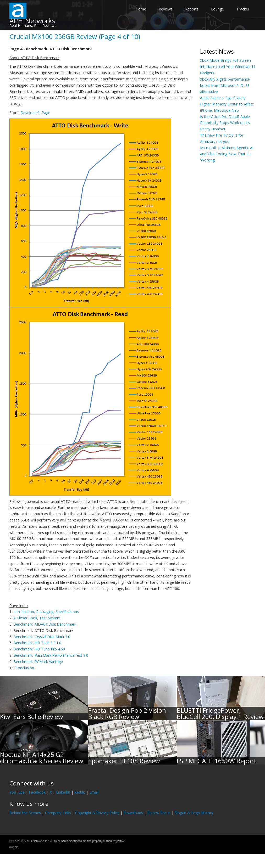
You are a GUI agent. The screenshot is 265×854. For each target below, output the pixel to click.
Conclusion (24, 667)
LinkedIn (63, 792)
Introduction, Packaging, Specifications (46, 611)
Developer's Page (35, 112)
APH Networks (32, 20)
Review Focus (158, 812)
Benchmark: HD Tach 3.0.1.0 (37, 642)
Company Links (58, 812)
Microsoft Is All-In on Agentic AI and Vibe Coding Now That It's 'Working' (226, 154)
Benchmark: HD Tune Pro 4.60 (39, 649)
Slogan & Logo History (194, 812)
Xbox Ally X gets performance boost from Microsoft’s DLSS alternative (225, 85)
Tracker (242, 9)
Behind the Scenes (25, 812)
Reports (191, 9)
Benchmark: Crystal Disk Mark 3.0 (41, 636)
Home (141, 9)
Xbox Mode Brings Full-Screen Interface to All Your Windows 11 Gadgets (228, 66)
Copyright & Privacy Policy (97, 812)
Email (93, 792)
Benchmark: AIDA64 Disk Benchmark (44, 624)
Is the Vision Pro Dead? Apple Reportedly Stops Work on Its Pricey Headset (225, 123)
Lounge (217, 9)
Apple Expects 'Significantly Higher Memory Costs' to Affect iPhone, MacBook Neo (227, 104)
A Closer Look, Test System (36, 617)
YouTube (17, 792)
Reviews (166, 9)
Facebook (37, 792)
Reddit (79, 792)
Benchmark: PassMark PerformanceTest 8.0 (50, 655)
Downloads (133, 812)
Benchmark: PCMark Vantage (38, 661)
